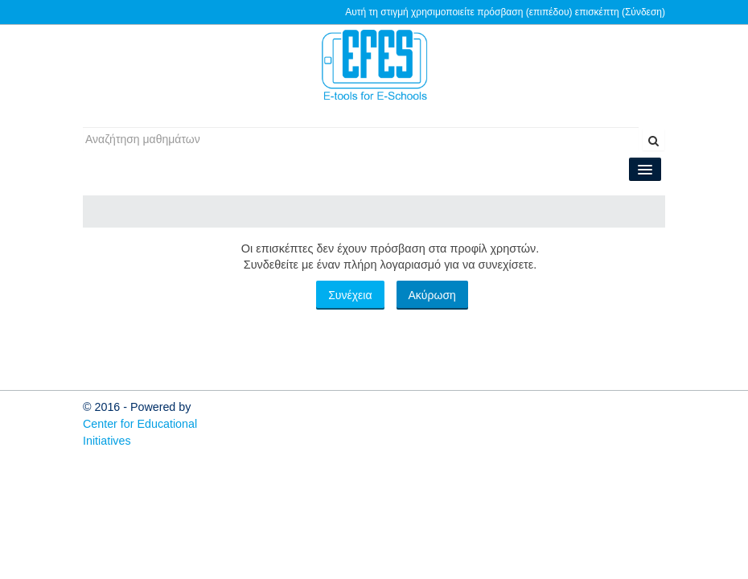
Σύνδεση (643, 12)
